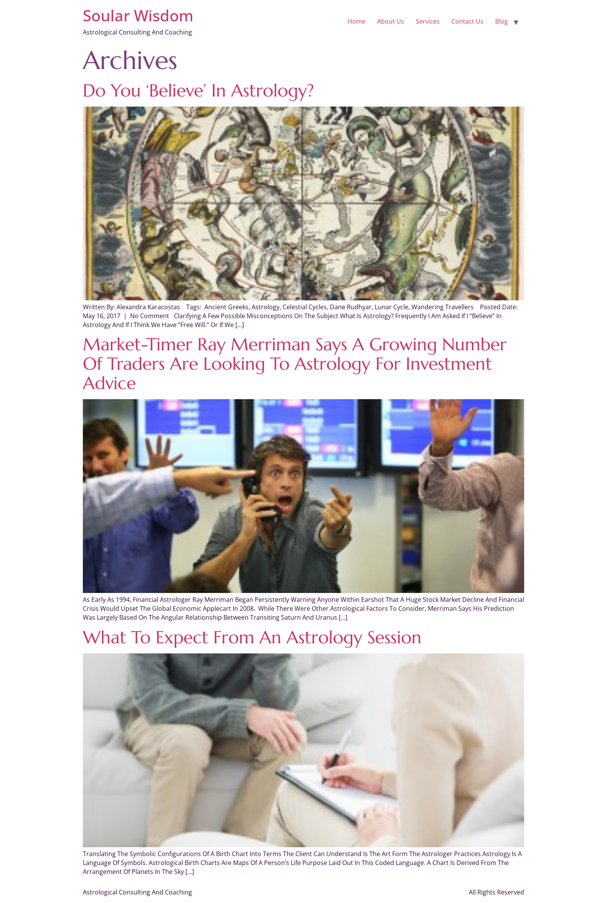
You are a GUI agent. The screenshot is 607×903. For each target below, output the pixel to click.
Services (428, 21)
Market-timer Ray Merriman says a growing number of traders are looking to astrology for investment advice (295, 363)
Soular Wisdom (138, 15)
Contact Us (467, 21)
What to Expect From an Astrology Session (252, 637)
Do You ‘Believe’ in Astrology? (198, 90)
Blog (501, 21)
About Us (390, 21)
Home (356, 21)
